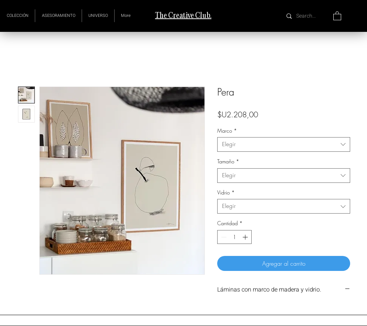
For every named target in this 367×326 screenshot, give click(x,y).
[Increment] (246, 237)
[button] (98, 15)
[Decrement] (223, 237)
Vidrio (226, 192)
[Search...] (307, 15)
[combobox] (283, 144)
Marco (227, 130)
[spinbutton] (234, 237)
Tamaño (228, 161)
